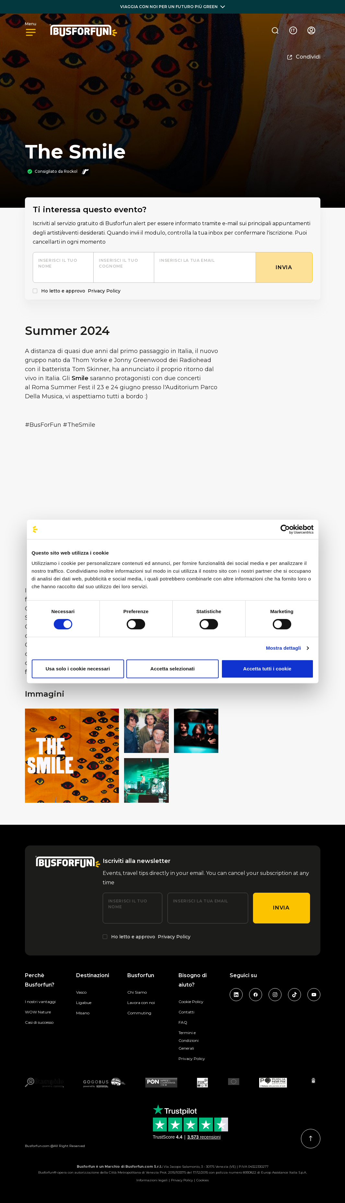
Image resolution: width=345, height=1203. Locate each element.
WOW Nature (38, 1012)
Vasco (81, 992)
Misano (82, 1012)
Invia (281, 908)
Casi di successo (39, 1022)
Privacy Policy (104, 291)
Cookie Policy (190, 1001)
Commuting (139, 1012)
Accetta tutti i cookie (267, 668)
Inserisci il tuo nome (57, 263)
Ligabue (83, 1002)
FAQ (182, 1022)
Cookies (202, 1180)
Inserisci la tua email (186, 260)
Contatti (186, 1012)
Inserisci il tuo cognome (118, 263)
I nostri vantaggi (40, 1001)
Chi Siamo (137, 992)
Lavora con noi (141, 1002)
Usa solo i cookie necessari (78, 668)
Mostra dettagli (283, 648)
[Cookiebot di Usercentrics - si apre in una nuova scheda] (285, 529)
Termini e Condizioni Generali (188, 1040)
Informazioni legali (151, 1180)
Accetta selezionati (172, 668)
